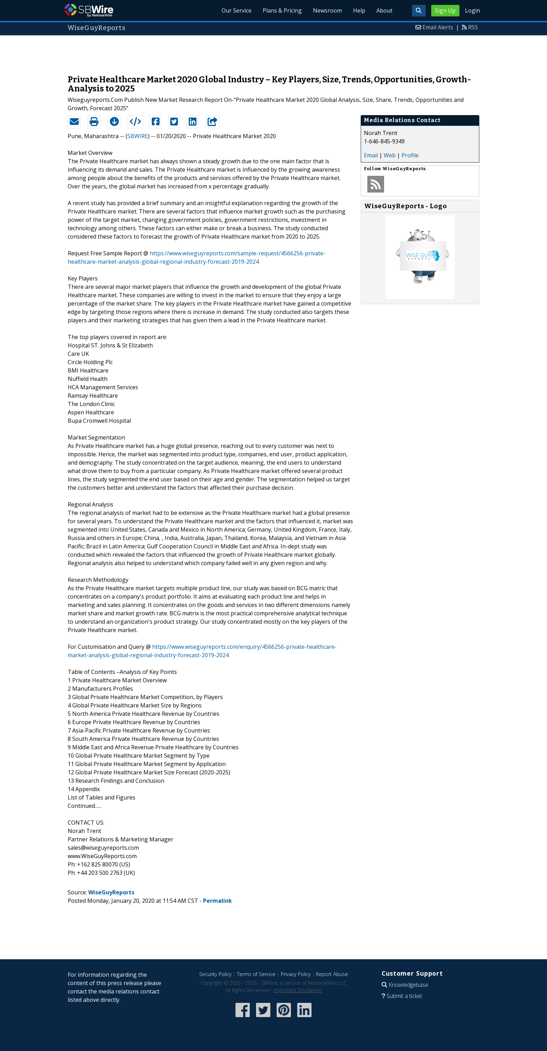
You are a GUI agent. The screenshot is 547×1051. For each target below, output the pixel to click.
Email (371, 155)
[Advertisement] (273, 51)
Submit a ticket (404, 996)
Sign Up (445, 10)
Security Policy (215, 974)
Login (472, 10)
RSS (473, 27)
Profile (410, 155)
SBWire (88, 10)
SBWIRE (137, 136)
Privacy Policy (296, 974)
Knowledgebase (408, 985)
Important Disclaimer (298, 990)
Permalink (217, 900)
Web (390, 155)
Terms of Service (256, 974)
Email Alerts (437, 27)
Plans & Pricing (282, 10)
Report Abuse (332, 974)
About (384, 10)
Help (359, 10)
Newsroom (327, 10)
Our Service (237, 10)
